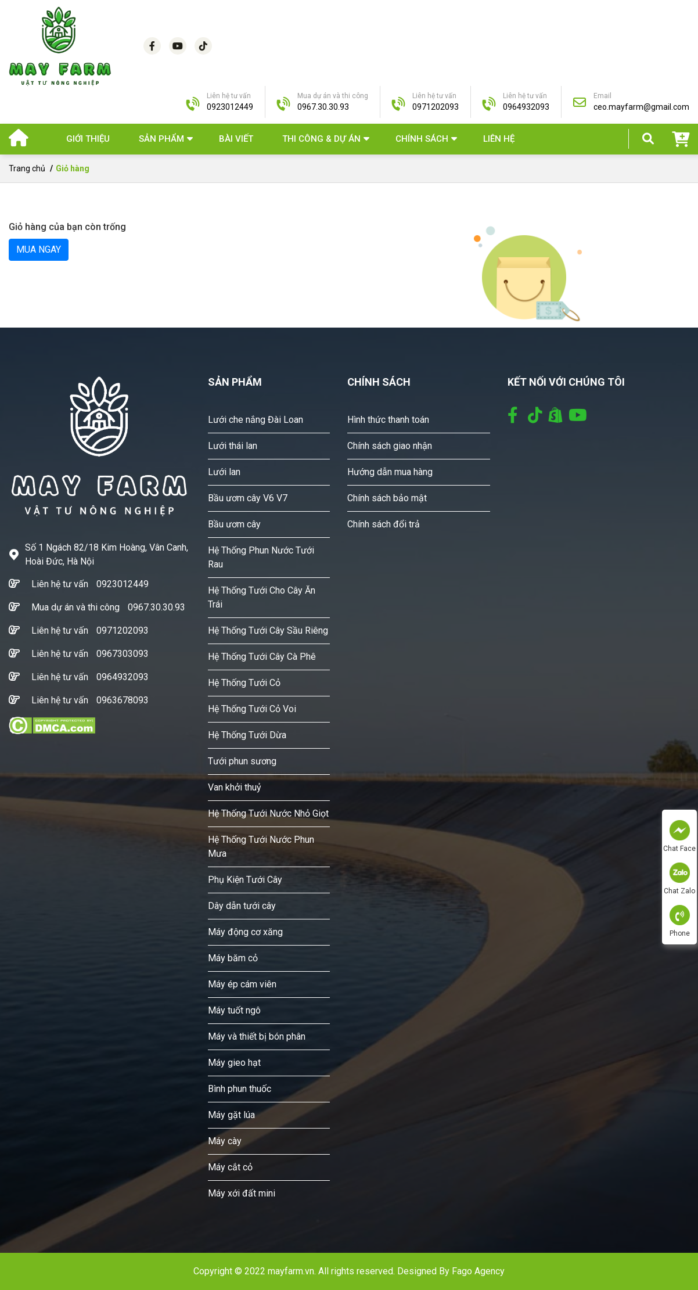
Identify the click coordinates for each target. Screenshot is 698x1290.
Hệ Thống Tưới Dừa (247, 735)
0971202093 (122, 630)
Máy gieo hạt (234, 1062)
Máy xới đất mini (241, 1193)
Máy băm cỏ (233, 958)
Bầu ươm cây (234, 524)
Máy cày (225, 1141)
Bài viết (236, 139)
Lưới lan (224, 471)
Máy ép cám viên (242, 984)
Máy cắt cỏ (230, 1167)
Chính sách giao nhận (389, 445)
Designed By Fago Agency (451, 1271)
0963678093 (122, 700)
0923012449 (122, 584)
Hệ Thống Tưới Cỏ (244, 682)
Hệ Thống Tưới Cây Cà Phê (262, 656)
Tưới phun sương (242, 761)
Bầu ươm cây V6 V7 (247, 498)
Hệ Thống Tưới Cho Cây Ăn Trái (261, 597)
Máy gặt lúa (231, 1114)
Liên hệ (498, 139)
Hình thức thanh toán (388, 419)
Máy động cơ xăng (245, 931)
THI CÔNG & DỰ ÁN (321, 139)
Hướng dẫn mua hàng (390, 471)
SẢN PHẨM (161, 139)
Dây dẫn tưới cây (242, 905)
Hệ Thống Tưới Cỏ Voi (252, 708)
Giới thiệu (88, 139)
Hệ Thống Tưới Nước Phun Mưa (261, 846)
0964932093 (122, 676)
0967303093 (122, 653)
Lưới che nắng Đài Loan (255, 419)
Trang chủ (27, 168)
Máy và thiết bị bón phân (256, 1036)
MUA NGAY (38, 249)
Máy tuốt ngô (234, 1010)
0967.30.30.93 (156, 607)
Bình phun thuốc (239, 1088)
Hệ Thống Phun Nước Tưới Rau (261, 557)
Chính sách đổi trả (383, 524)
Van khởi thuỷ (234, 787)
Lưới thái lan (232, 445)
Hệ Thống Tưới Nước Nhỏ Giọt (268, 813)
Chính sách (421, 139)
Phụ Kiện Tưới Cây (245, 879)
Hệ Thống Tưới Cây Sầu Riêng (268, 630)
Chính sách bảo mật (387, 498)
